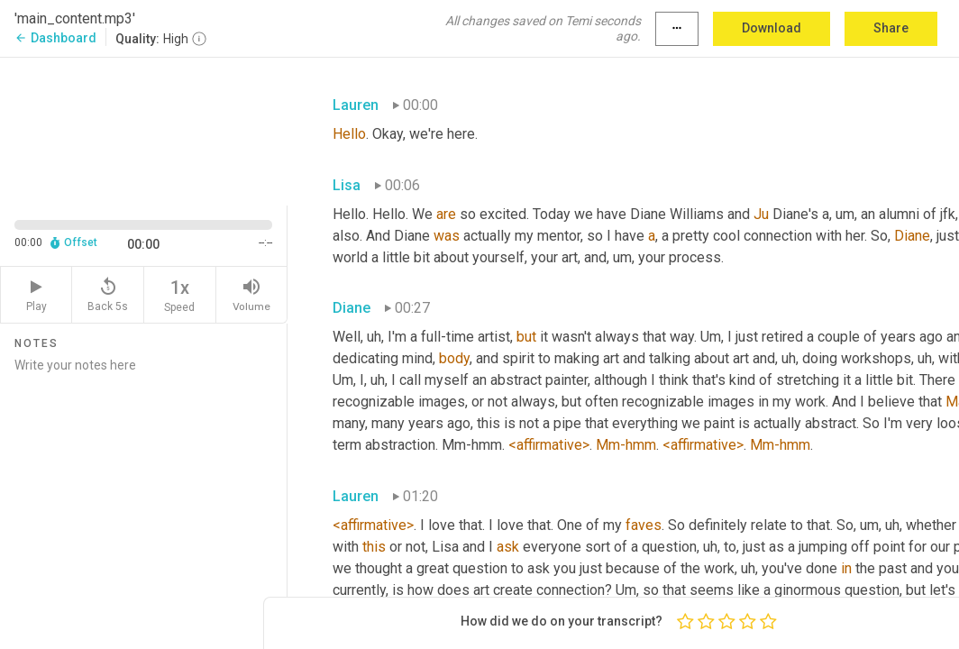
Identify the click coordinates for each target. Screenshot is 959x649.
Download (771, 28)
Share (891, 28)
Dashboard (55, 38)
